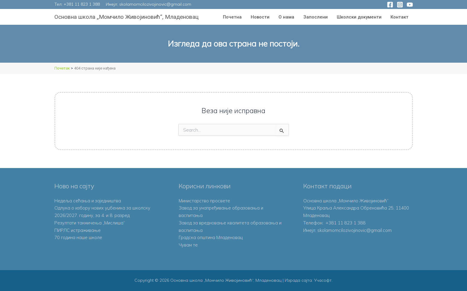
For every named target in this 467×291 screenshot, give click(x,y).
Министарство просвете (204, 201)
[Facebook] (390, 4)
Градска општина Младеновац (211, 237)
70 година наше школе (78, 237)
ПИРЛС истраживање (77, 230)
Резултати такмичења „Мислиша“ (89, 223)
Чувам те (188, 245)
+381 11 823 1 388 (82, 4)
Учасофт (323, 280)
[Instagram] (400, 4)
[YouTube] (410, 4)
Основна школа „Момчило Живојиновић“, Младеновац (126, 16)
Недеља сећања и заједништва (88, 201)
